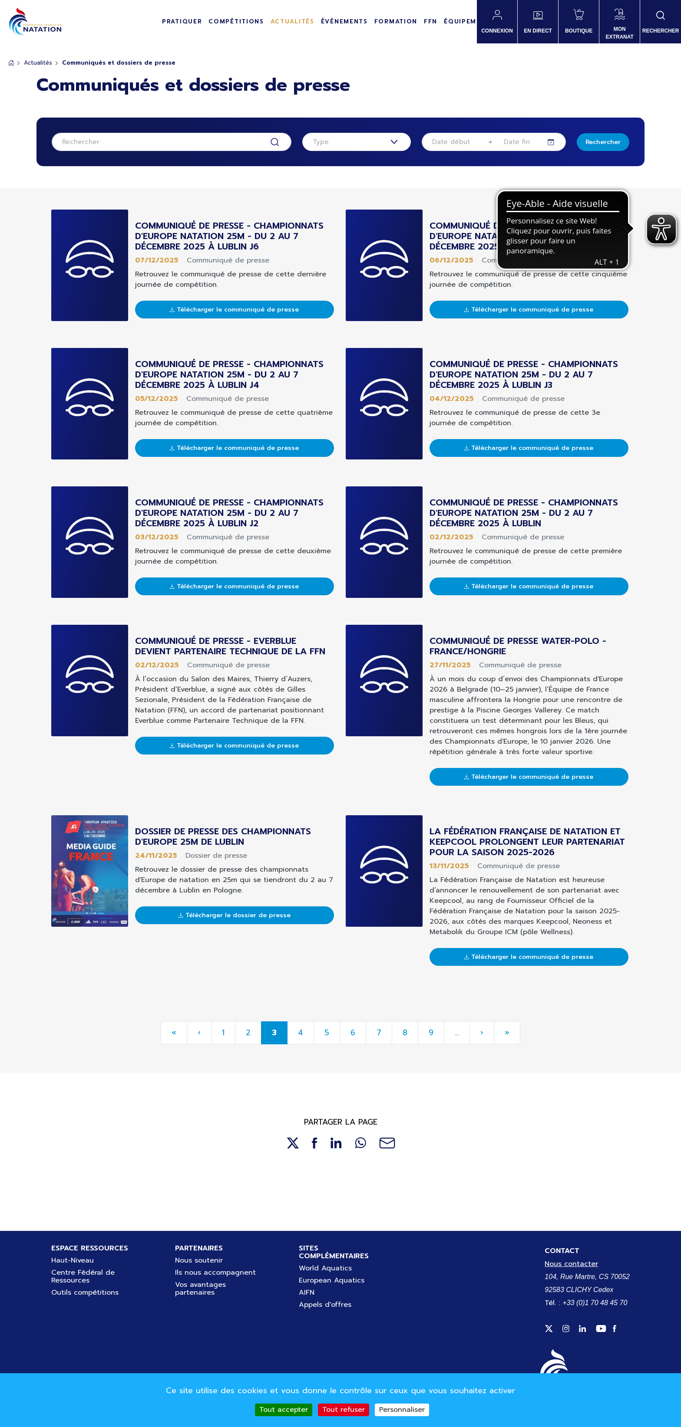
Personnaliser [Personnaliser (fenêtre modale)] (402, 1409)
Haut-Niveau (72, 1260)
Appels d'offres (325, 1305)
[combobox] (356, 142)
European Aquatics (331, 1280)
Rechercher (603, 142)
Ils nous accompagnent (215, 1272)
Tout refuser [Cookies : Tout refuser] (343, 1409)
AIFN (306, 1292)
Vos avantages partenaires (200, 1288)
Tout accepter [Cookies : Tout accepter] (283, 1409)
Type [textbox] (321, 142)
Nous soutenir (199, 1260)
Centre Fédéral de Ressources (83, 1276)
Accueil (11, 63)
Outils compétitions (85, 1292)
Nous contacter (571, 1264)
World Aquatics (325, 1268)
